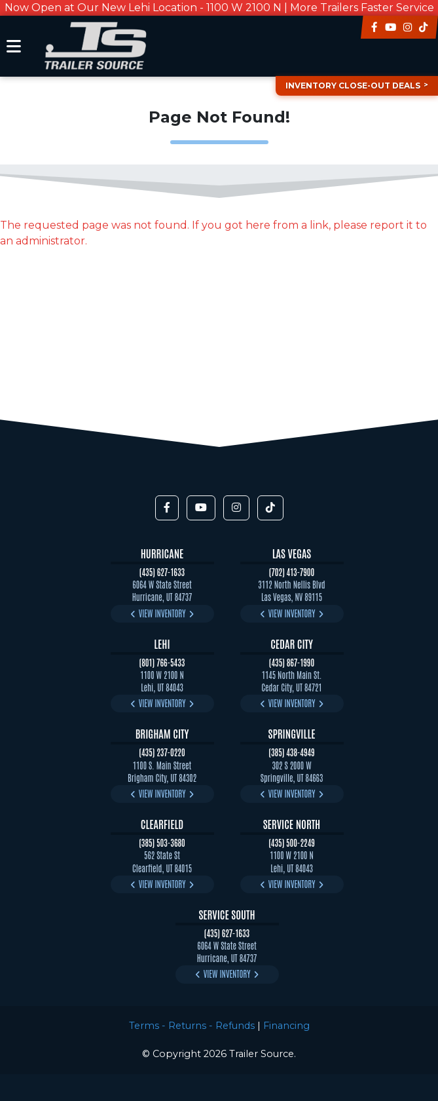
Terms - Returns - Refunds (192, 1026)
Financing (286, 1026)
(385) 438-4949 (291, 752)
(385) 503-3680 (162, 842)
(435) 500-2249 (291, 842)
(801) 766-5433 (162, 662)
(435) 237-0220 (162, 752)
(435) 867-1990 (291, 662)
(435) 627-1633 (162, 571)
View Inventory (162, 613)
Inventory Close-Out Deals (352, 85)
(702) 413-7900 (292, 571)
